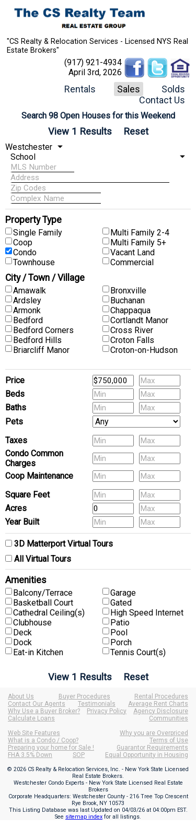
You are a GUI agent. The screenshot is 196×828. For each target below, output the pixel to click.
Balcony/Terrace (43, 593)
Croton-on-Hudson (144, 350)
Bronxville (128, 290)
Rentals (80, 89)
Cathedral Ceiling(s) (49, 613)
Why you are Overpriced (154, 733)
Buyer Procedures (84, 696)
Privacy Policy (106, 711)
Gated (121, 603)
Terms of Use (168, 740)
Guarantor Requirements (152, 747)
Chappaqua (130, 310)
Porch (121, 642)
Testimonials (97, 703)
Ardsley (27, 300)
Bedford (28, 320)
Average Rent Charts (158, 703)
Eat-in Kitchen (38, 652)
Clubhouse (32, 623)
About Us (21, 696)
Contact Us (162, 99)
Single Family (37, 233)
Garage (123, 593)
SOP (79, 755)
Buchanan (127, 300)
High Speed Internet (146, 613)
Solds (173, 89)
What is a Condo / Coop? (43, 740)
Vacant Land (132, 252)
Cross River (131, 330)
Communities (168, 718)
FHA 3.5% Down (30, 755)
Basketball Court (43, 603)
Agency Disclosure (160, 711)
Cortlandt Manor (139, 320)
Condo (25, 252)
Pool (119, 632)
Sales (128, 89)
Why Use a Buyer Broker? (44, 711)
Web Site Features (34, 733)
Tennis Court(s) (138, 652)
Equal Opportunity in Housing (146, 755)
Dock (22, 642)
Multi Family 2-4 (139, 233)
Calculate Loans (31, 718)
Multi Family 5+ (138, 242)
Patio (120, 623)
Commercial (132, 262)
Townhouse (34, 262)
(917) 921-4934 (93, 62)
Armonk (27, 310)
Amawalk (29, 290)
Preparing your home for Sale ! (51, 747)
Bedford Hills (37, 340)
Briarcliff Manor (41, 350)
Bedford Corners (43, 330)
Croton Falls (132, 340)
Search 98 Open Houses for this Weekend (98, 116)
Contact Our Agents (36, 703)
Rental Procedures (161, 696)
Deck (22, 632)
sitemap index (83, 816)
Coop (22, 242)
